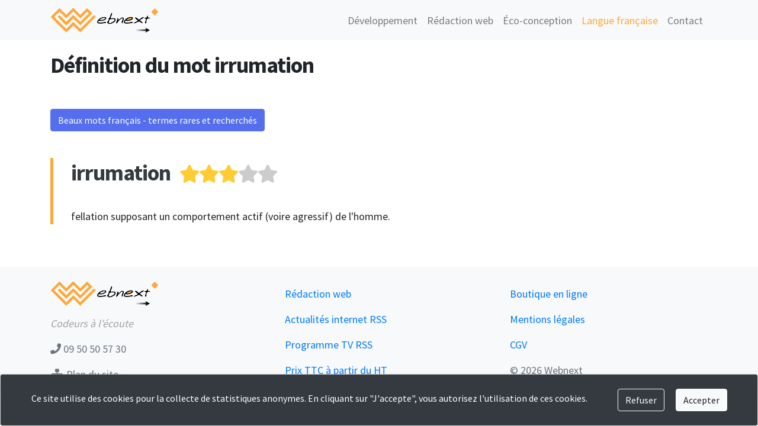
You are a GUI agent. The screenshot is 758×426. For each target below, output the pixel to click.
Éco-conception (537, 20)
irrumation (121, 172)
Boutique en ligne (548, 294)
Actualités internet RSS (336, 319)
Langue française (620, 20)
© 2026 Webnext (546, 370)
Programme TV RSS (328, 344)
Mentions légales (547, 319)
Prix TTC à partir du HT (336, 370)
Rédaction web (460, 20)
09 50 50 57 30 (88, 349)
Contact (685, 20)
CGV (518, 344)
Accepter (701, 400)
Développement (382, 20)
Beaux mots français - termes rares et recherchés (157, 120)
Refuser (641, 400)
